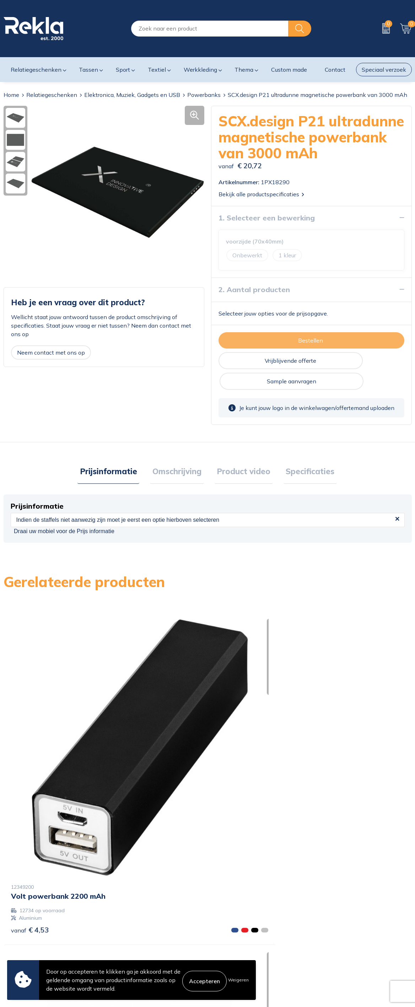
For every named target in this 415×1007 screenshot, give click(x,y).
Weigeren (238, 980)
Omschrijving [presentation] (179, 451)
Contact (221, 900)
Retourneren (227, 934)
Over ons (119, 900)
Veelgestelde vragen (134, 945)
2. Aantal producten (254, 289)
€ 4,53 (30, 751)
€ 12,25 (236, 740)
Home (11, 94)
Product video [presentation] (241, 451)
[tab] (115, 451)
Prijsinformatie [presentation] (115, 451)
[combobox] (210, 29)
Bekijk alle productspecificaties (261, 193)
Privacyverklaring (337, 911)
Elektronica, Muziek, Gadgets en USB (132, 94)
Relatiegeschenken (51, 94)
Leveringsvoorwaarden (345, 934)
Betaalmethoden (233, 922)
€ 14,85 (338, 769)
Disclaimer (328, 922)
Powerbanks (204, 94)
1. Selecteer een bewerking (267, 217)
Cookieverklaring (337, 900)
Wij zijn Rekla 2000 (133, 922)
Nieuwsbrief (123, 934)
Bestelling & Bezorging (240, 911)
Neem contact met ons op (51, 352)
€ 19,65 (134, 751)
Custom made (289, 69)
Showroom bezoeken (135, 957)
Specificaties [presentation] (303, 451)
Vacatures (120, 911)
